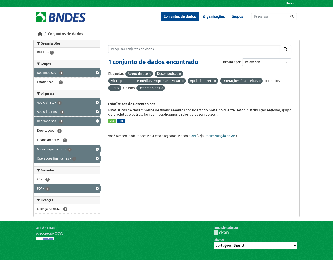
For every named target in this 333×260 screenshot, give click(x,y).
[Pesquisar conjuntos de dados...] (274, 16)
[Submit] (292, 16)
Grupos (237, 16)
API (193, 136)
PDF (121, 120)
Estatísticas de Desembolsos (131, 104)
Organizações (214, 16)
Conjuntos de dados (180, 16)
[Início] (40, 34)
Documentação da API (220, 136)
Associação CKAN (49, 233)
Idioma (218, 240)
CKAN (221, 232)
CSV (112, 120)
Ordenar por (232, 62)
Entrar (290, 3)
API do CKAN (46, 228)
